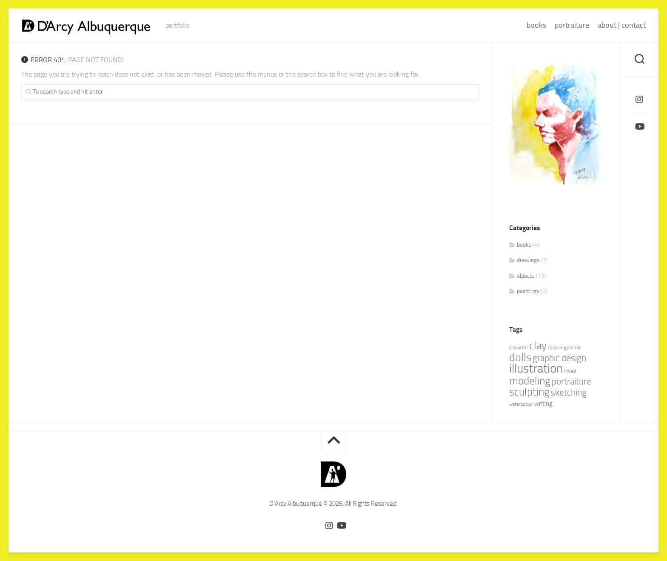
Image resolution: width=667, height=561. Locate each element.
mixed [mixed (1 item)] (570, 371)
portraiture (572, 25)
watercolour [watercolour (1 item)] (521, 404)
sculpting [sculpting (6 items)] (529, 392)
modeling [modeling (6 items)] (529, 381)
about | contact (622, 25)
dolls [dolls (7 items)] (520, 357)
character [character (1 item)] (518, 347)
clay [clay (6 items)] (538, 345)
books (536, 25)
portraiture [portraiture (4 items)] (571, 381)
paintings (528, 291)
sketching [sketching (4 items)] (569, 392)
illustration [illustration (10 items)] (536, 368)
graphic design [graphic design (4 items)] (559, 358)
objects (526, 275)
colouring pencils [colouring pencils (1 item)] (564, 347)
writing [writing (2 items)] (543, 403)
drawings (528, 260)
